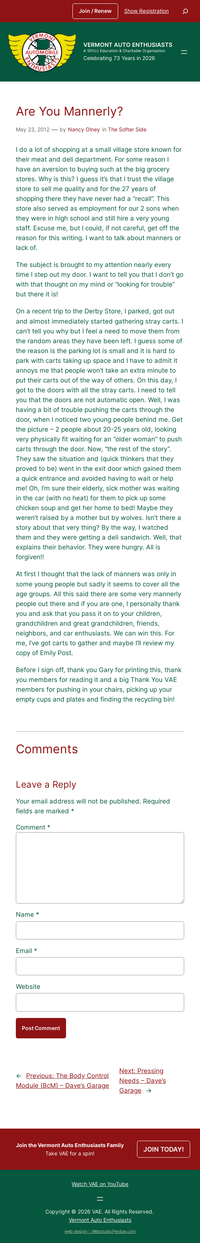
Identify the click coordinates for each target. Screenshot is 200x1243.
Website (28, 986)
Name (27, 914)
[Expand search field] (185, 11)
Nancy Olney (84, 129)
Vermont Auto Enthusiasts (127, 44)
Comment (33, 827)
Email (26, 951)
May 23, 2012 (32, 129)
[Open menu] (184, 52)
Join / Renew (95, 11)
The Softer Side (127, 129)
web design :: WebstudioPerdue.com (100, 1231)
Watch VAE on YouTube (100, 1184)
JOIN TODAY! (163, 1149)
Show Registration (146, 11)
